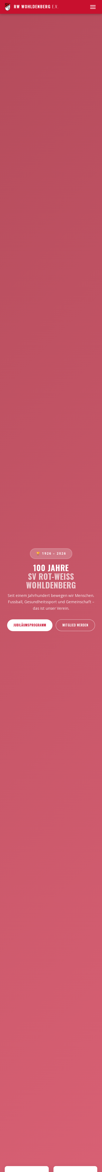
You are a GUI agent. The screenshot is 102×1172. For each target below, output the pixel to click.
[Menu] (93, 7)
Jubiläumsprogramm (29, 625)
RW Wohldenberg (32, 7)
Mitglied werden (75, 625)
